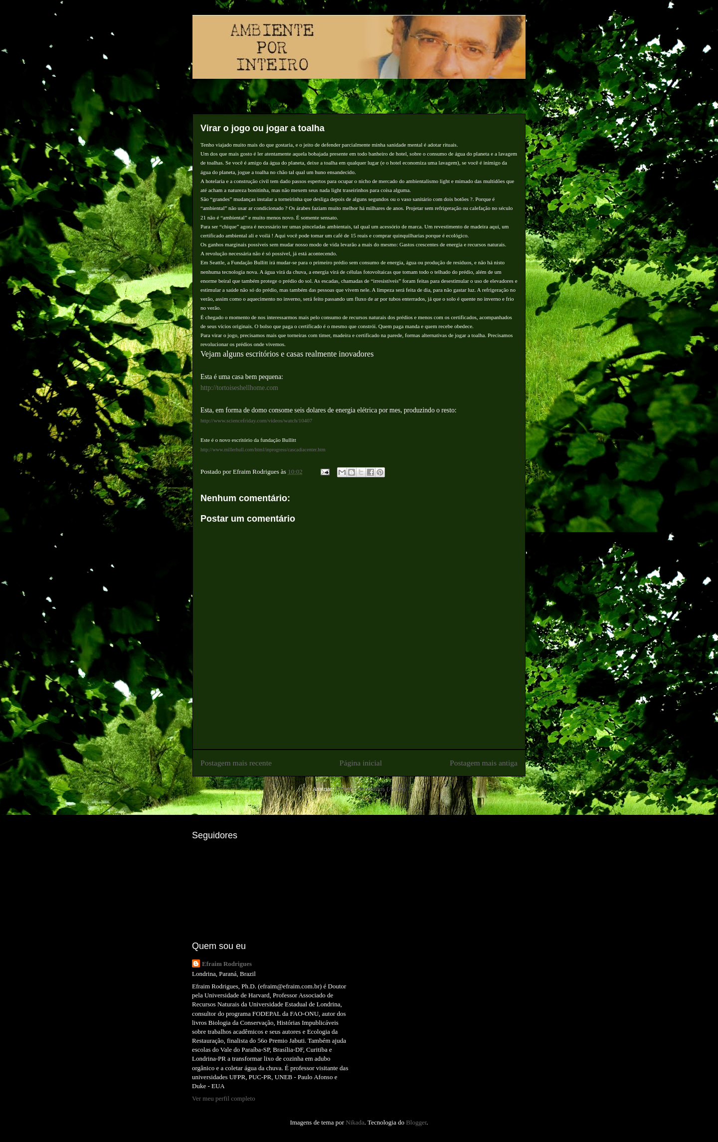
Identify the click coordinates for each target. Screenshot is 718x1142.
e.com (270, 387)
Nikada (355, 1122)
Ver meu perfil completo (223, 1098)
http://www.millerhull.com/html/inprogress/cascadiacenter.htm (263, 449)
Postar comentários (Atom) (371, 788)
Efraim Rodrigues (227, 963)
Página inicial (361, 763)
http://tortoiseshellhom (231, 387)
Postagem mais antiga (484, 763)
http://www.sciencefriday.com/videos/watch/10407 (256, 420)
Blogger (416, 1122)
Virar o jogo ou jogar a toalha (262, 128)
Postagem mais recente (236, 763)
